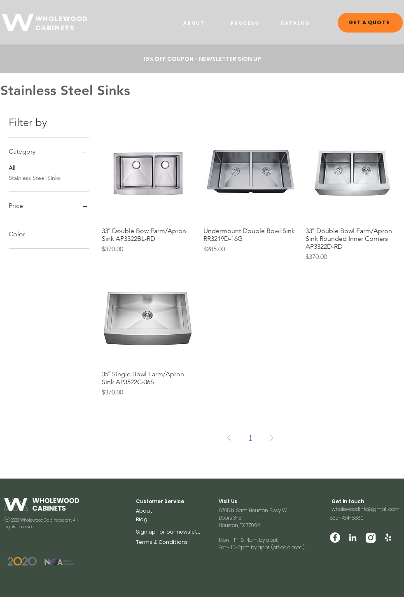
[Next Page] (272, 437)
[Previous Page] (229, 437)
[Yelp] (388, 537)
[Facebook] (335, 537)
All (12, 167)
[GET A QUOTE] (370, 23)
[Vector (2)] (370, 537)
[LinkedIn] (353, 537)
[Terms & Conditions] (169, 542)
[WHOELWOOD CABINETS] (17, 22)
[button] (169, 532)
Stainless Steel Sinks (35, 177)
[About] (149, 511)
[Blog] (149, 519)
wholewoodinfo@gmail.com (365, 509)
